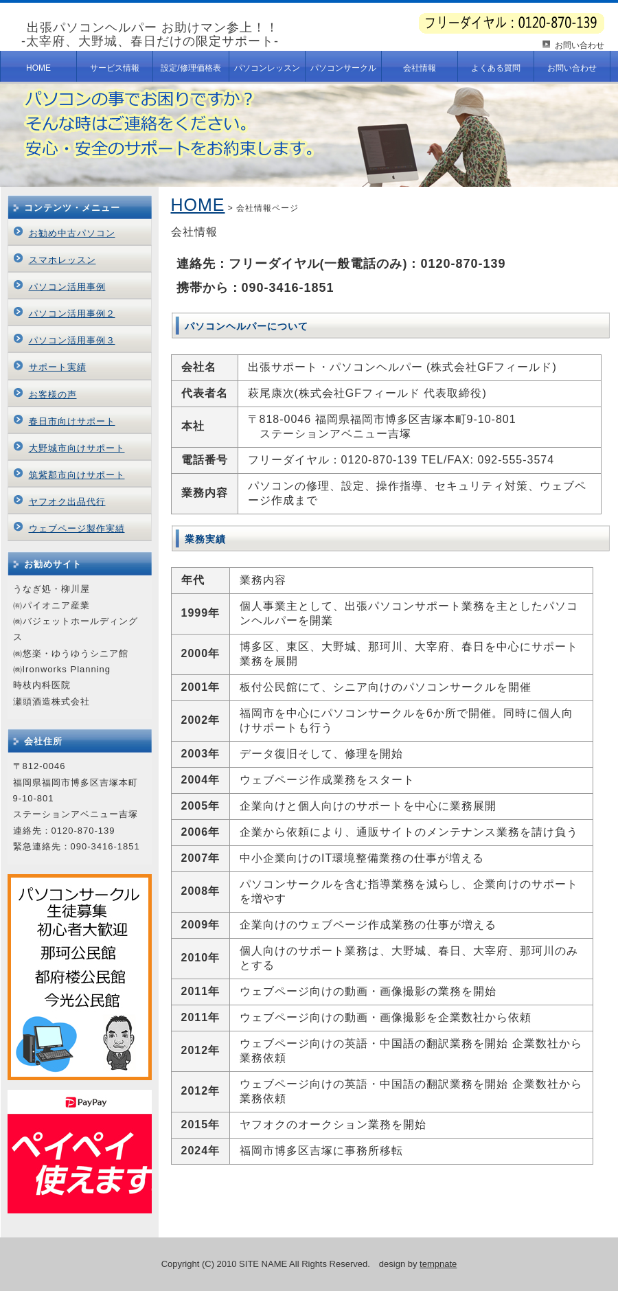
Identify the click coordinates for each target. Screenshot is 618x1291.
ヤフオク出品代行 (67, 501)
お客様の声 (53, 394)
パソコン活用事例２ (72, 313)
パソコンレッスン (267, 68)
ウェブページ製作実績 (77, 528)
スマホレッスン (62, 260)
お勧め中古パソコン (72, 233)
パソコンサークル (343, 68)
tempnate (438, 1264)
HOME (38, 68)
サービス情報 (114, 68)
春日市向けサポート (72, 421)
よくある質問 (495, 68)
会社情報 (419, 68)
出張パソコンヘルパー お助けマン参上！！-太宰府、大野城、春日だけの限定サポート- (150, 34)
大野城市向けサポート (77, 448)
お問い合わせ (579, 45)
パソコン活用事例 (67, 287)
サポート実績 (58, 367)
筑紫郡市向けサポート (77, 475)
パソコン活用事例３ (72, 340)
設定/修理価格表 (190, 68)
